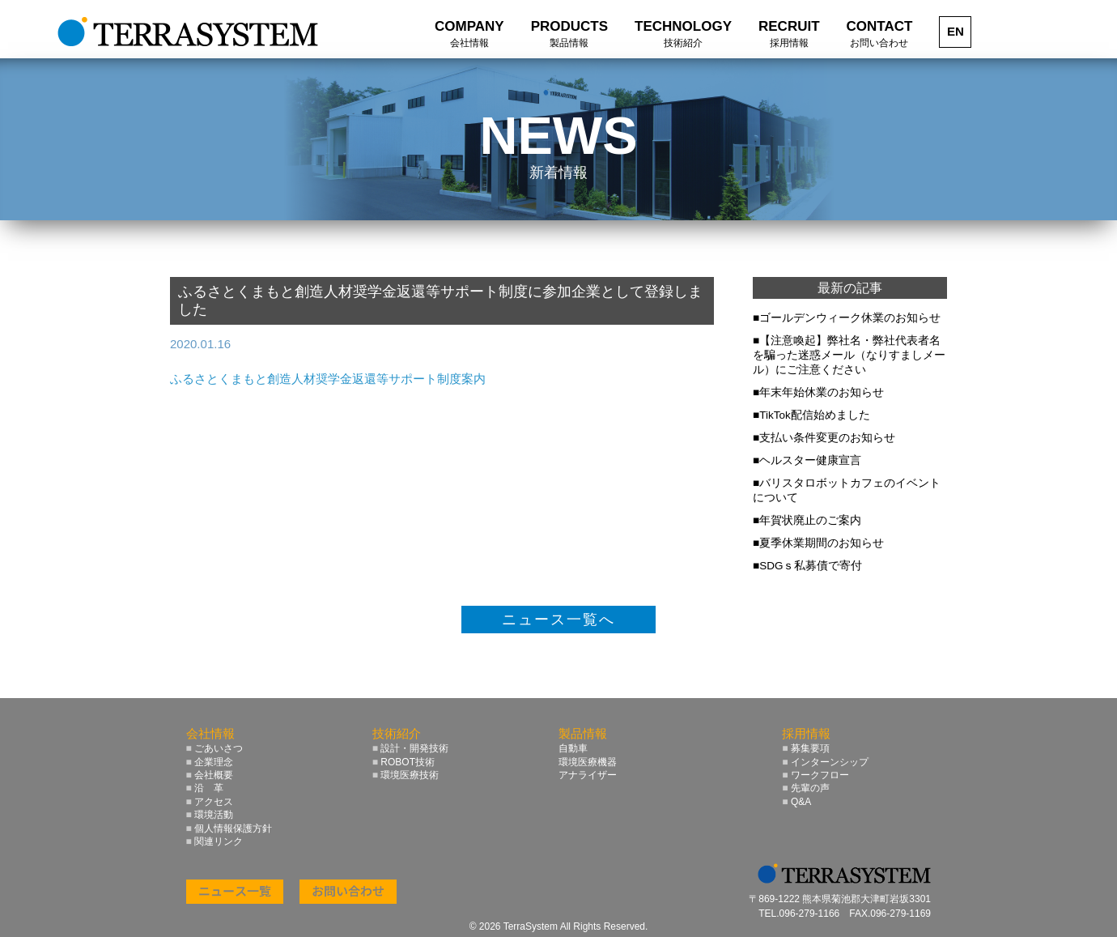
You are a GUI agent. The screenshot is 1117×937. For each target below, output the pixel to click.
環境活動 (210, 814)
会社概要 (210, 775)
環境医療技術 (406, 775)
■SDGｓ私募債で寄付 (807, 566)
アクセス (210, 801)
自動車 (573, 748)
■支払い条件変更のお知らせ (824, 438)
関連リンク (215, 841)
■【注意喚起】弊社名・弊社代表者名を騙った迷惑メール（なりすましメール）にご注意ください (849, 355)
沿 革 (205, 788)
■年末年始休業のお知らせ (818, 392)
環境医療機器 (587, 762)
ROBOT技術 (403, 762)
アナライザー (587, 775)
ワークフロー (815, 775)
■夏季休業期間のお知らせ (818, 543)
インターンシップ (825, 762)
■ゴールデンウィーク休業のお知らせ (847, 318)
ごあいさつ (215, 748)
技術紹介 (396, 733)
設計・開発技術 (410, 748)
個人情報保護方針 (229, 828)
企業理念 (210, 762)
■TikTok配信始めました (811, 415)
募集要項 (806, 748)
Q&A (796, 801)
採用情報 (806, 733)
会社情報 (210, 733)
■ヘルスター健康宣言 (807, 460)
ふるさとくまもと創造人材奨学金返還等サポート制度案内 (328, 378)
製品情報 (582, 733)
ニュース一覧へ (558, 619)
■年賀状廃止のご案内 (807, 520)
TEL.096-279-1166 (798, 913)
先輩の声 (806, 788)
